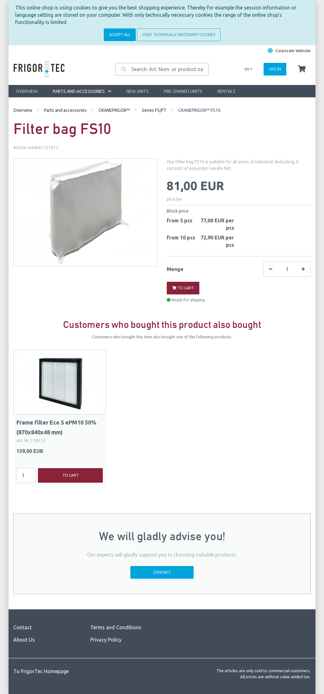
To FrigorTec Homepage (41, 671)
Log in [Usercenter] (275, 69)
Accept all (119, 35)
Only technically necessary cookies (178, 35)
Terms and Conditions (115, 627)
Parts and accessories (82, 91)
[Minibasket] (302, 69)
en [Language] (248, 69)
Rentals (226, 91)
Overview (27, 91)
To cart (183, 288)
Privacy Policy (106, 640)
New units (137, 91)
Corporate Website (293, 50)
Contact (162, 572)
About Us (24, 640)
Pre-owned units (183, 91)
